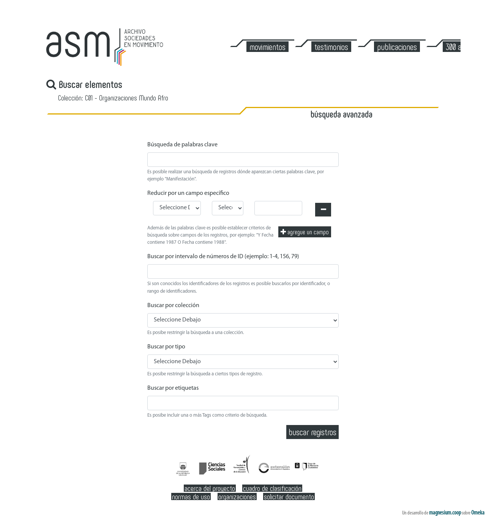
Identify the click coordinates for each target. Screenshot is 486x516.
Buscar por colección (173, 306)
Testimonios (331, 46)
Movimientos (267, 46)
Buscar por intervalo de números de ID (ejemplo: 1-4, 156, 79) (223, 257)
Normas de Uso (191, 496)
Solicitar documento (289, 496)
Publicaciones (397, 46)
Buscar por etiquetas (173, 388)
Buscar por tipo (166, 347)
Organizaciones (237, 496)
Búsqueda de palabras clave (182, 145)
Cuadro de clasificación (272, 488)
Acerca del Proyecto (210, 488)
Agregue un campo (305, 231)
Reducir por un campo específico (188, 193)
